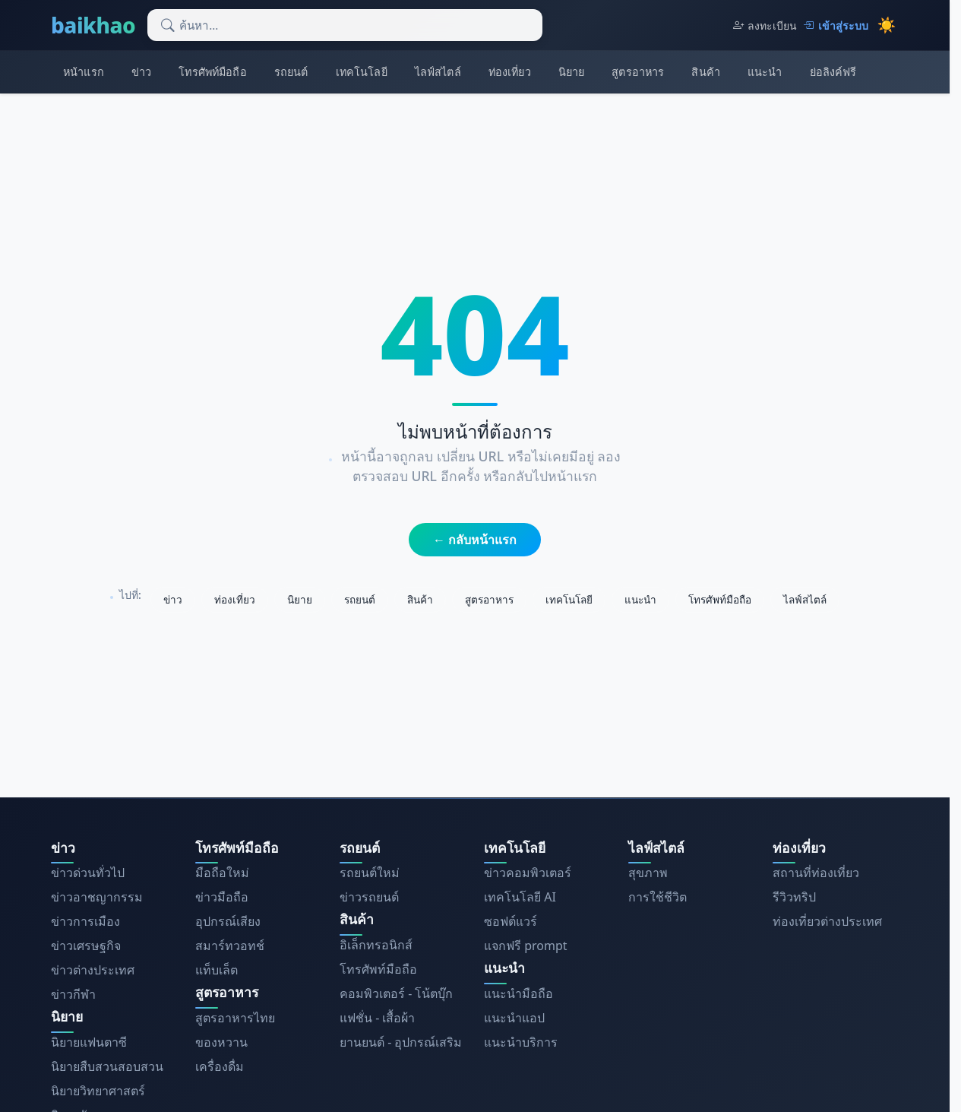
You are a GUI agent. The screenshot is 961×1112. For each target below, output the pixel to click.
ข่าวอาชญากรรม (97, 897)
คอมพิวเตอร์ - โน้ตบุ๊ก (396, 993)
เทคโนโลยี (361, 72)
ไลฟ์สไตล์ (438, 72)
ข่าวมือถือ (221, 897)
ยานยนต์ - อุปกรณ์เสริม (401, 1042)
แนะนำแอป (514, 1017)
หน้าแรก (83, 72)
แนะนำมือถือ (518, 993)
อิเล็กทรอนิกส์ (376, 944)
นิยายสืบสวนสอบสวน (107, 1066)
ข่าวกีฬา (73, 994)
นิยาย (571, 72)
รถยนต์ (291, 72)
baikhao (93, 25)
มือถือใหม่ (222, 872)
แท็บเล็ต (216, 970)
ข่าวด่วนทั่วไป (88, 872)
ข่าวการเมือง (85, 921)
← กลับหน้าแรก (475, 539)
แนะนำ (765, 72)
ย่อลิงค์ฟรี (833, 72)
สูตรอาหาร (638, 72)
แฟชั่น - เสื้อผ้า (377, 1017)
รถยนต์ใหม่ (370, 872)
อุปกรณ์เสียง (228, 921)
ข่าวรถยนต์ (369, 897)
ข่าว (141, 72)
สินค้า (705, 72)
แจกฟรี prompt (525, 945)
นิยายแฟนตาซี (89, 1042)
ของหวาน (221, 1042)
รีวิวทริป (794, 897)
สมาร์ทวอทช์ (229, 945)
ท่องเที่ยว (509, 72)
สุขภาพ (648, 872)
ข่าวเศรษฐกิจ (86, 945)
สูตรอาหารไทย (235, 1017)
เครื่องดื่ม (219, 1066)
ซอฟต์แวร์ (510, 921)
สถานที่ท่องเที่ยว (816, 872)
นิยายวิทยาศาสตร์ (98, 1090)
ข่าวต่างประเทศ (92, 970)
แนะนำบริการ (521, 1042)
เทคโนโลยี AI (520, 897)
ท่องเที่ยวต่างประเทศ (827, 921)
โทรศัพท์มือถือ (212, 72)
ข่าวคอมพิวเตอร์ (527, 872)
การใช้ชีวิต (657, 897)
